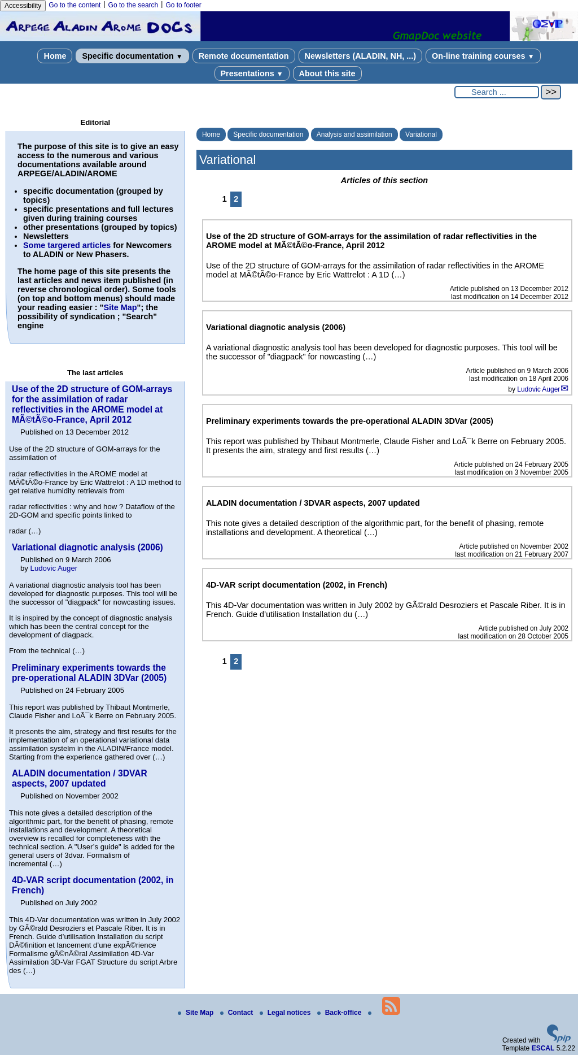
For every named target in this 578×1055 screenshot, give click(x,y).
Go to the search (133, 5)
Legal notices (286, 1013)
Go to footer (183, 5)
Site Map (120, 307)
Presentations (252, 73)
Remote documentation (244, 55)
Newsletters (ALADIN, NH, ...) (361, 55)
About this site (327, 73)
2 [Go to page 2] (236, 198)
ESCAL (543, 1048)
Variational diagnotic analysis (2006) (87, 547)
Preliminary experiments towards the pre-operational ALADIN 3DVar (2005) (89, 673)
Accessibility (23, 6)
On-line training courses (483, 55)
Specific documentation (132, 55)
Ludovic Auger (538, 389)
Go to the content (74, 5)
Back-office (340, 1013)
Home (54, 55)
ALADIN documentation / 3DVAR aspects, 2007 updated (79, 778)
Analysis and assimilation (354, 134)
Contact (237, 1013)
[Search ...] (496, 92)
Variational (421, 134)
